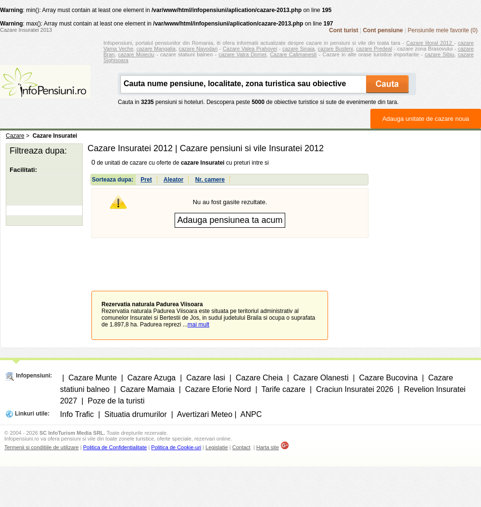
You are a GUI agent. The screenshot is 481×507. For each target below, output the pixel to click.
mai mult (198, 324)
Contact (241, 447)
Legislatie (216, 447)
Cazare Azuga (151, 378)
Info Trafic (77, 414)
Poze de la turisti (116, 401)
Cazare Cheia (259, 378)
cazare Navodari (198, 49)
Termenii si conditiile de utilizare (41, 447)
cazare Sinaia (298, 49)
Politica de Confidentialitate (115, 447)
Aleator (173, 179)
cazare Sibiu (440, 54)
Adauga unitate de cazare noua (425, 118)
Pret (146, 179)
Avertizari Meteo (204, 414)
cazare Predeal (374, 49)
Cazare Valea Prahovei (250, 49)
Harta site (267, 447)
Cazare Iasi (205, 378)
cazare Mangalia (156, 49)
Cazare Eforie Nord (218, 389)
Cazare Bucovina (388, 378)
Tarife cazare (283, 389)
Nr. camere (210, 179)
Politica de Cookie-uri (176, 447)
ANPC (251, 414)
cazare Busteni (335, 49)
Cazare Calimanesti (293, 54)
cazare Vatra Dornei (242, 54)
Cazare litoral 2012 (430, 43)
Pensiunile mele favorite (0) (443, 30)
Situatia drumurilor (135, 414)
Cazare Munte (92, 378)
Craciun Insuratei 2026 (354, 389)
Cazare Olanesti (321, 378)
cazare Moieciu (136, 54)
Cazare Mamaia (147, 389)
